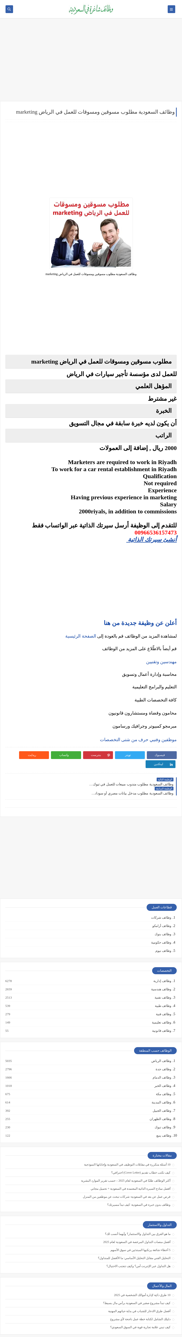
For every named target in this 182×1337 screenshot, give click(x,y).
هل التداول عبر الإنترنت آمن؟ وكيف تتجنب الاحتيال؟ (138, 1248)
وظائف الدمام (161, 1059)
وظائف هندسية (161, 971)
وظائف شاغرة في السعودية (130, 1330)
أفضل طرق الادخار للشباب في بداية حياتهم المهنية (139, 1293)
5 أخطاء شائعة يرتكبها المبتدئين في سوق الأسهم (140, 1231)
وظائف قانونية (161, 1013)
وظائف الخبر (162, 1068)
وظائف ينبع (163, 1118)
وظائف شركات (161, 899)
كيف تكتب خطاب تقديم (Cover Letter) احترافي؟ (140, 1154)
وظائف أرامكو (161, 908)
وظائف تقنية (162, 979)
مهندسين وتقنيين (161, 661)
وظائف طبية (162, 988)
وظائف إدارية (162, 963)
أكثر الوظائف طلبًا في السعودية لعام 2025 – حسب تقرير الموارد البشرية (125, 1162)
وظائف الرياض (161, 1043)
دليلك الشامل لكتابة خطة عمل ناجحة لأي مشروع (140, 1301)
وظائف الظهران (160, 1101)
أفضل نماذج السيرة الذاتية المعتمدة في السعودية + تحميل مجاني (130, 1170)
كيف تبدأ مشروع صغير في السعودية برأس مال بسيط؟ (136, 1284)
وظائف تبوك (162, 1109)
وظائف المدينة (161, 1084)
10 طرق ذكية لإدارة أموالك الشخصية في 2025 (142, 1276)
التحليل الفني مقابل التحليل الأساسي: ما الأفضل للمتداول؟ (134, 1239)
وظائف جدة (163, 1051)
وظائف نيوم (163, 932)
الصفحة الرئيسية (80, 636)
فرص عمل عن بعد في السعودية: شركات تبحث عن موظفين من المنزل (126, 1178)
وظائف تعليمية (161, 1004)
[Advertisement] (91, 62)
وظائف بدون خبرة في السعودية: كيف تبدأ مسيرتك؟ (138, 1186)
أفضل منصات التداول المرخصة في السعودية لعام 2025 (136, 1223)
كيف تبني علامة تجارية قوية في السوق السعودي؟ (140, 1309)
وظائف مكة (163, 1076)
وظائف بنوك (163, 916)
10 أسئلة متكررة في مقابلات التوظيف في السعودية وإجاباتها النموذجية (127, 1146)
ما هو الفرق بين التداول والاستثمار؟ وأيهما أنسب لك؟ (137, 1215)
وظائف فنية (163, 996)
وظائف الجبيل (161, 1093)
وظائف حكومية (161, 924)
